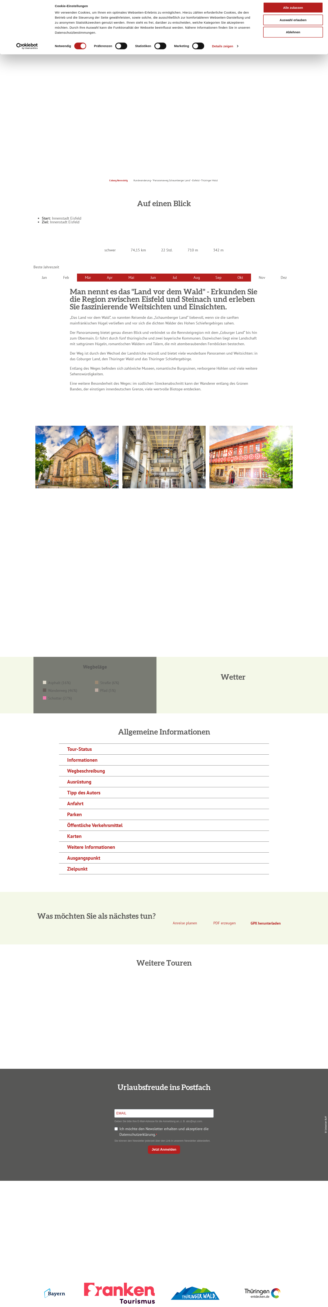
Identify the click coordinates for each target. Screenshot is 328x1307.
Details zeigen (222, 49)
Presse (250, 1209)
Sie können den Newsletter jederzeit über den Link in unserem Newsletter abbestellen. (162, 1141)
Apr (110, 277)
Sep (218, 277)
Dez (284, 277)
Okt (240, 277)
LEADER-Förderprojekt (250, 1224)
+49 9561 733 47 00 (80, 1220)
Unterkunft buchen (163, 1202)
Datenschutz (250, 1202)
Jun (153, 277)
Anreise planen (163, 1194)
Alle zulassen (293, 10)
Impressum (250, 1194)
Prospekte (163, 1209)
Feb (66, 277)
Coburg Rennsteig (118, 180)
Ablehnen (293, 35)
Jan (44, 277)
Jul (175, 277)
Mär (88, 277)
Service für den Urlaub (250, 1217)
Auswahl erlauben (293, 22)
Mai (131, 277)
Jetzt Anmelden (164, 1149)
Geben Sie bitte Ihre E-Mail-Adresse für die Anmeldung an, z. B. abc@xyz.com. (158, 1121)
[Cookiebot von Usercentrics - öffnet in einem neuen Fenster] (27, 49)
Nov (262, 277)
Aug (196, 277)
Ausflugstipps (163, 1217)
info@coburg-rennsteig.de (82, 1225)
